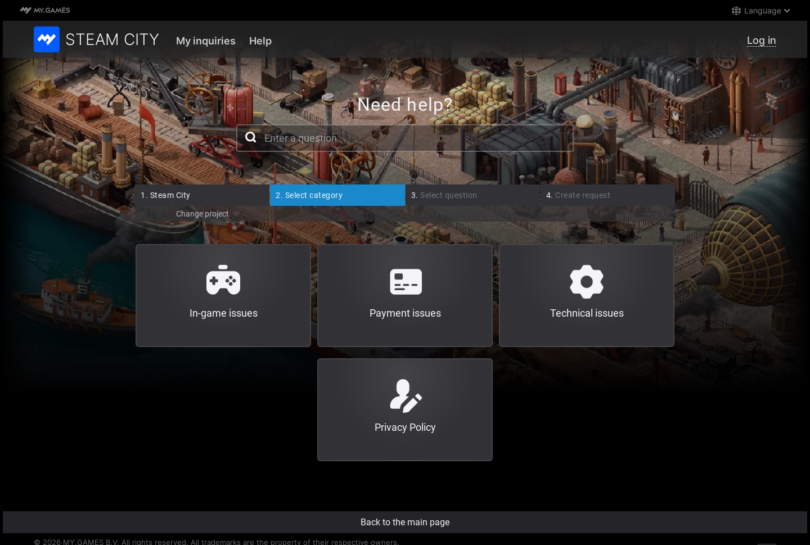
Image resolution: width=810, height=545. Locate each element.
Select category (309, 195)
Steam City (166, 195)
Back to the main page (405, 522)
